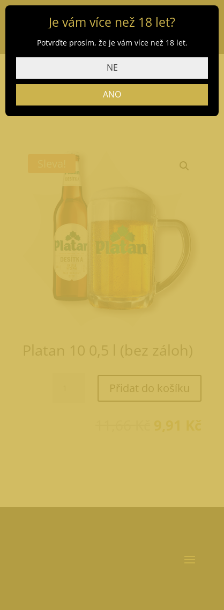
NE (112, 67)
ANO (112, 94)
